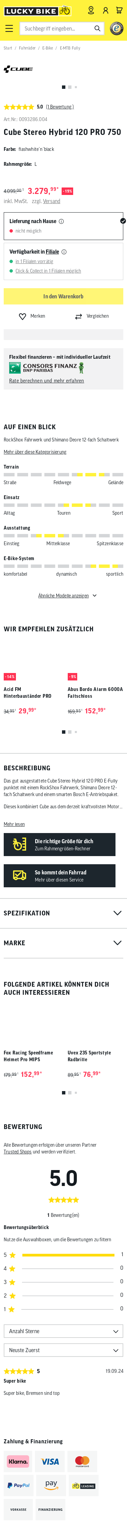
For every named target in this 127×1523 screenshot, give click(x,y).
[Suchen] (97, 28)
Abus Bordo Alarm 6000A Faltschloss (95, 693)
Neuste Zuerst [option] (24, 1350)
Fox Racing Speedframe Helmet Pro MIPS (28, 1056)
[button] (9, 28)
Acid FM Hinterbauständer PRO (27, 693)
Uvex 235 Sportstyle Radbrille (89, 1056)
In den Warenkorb (63, 296)
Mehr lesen (14, 824)
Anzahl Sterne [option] (24, 1331)
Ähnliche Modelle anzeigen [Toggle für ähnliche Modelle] (63, 595)
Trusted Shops (18, 1151)
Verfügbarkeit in (34, 252)
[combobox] (61, 28)
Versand (51, 201)
